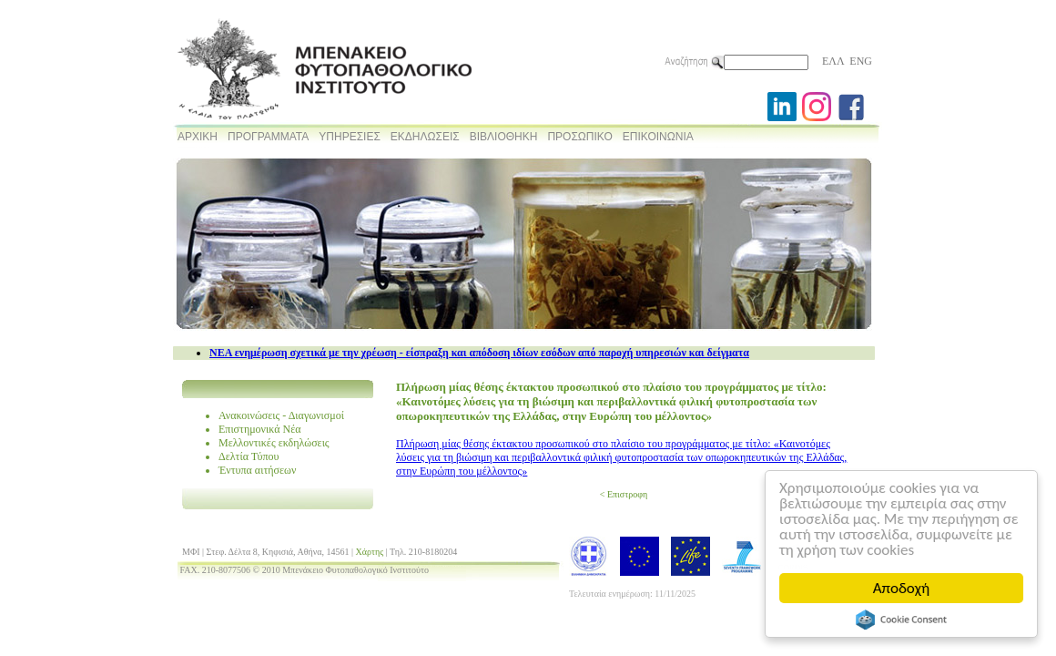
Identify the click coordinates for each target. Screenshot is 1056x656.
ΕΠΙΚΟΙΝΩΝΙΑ (658, 136)
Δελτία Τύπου (248, 456)
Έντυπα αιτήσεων (257, 470)
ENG (860, 61)
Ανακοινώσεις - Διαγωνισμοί (281, 415)
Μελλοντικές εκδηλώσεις (274, 442)
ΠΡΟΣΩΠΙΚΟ (579, 136)
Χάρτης (370, 552)
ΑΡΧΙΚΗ (198, 136)
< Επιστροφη (623, 494)
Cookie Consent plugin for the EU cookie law (901, 620)
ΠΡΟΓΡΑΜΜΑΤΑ (268, 136)
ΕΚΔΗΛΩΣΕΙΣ (425, 136)
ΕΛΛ (833, 61)
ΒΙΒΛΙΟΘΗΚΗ (504, 136)
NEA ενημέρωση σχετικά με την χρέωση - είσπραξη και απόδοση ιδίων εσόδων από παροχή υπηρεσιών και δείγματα (479, 352)
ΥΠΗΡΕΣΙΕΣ (350, 136)
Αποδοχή (901, 588)
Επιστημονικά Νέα (259, 429)
